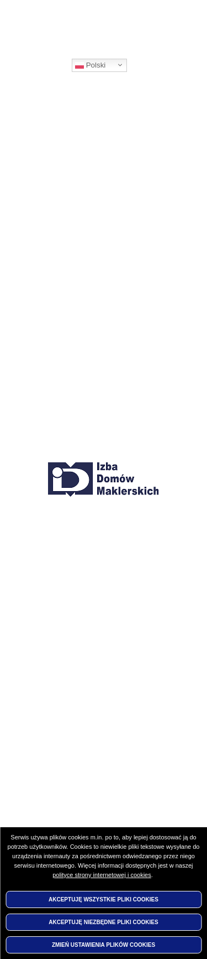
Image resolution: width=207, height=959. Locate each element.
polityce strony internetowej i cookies (101, 875)
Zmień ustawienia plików (103, 945)
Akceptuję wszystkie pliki (103, 899)
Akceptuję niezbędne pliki (103, 922)
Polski (90, 65)
